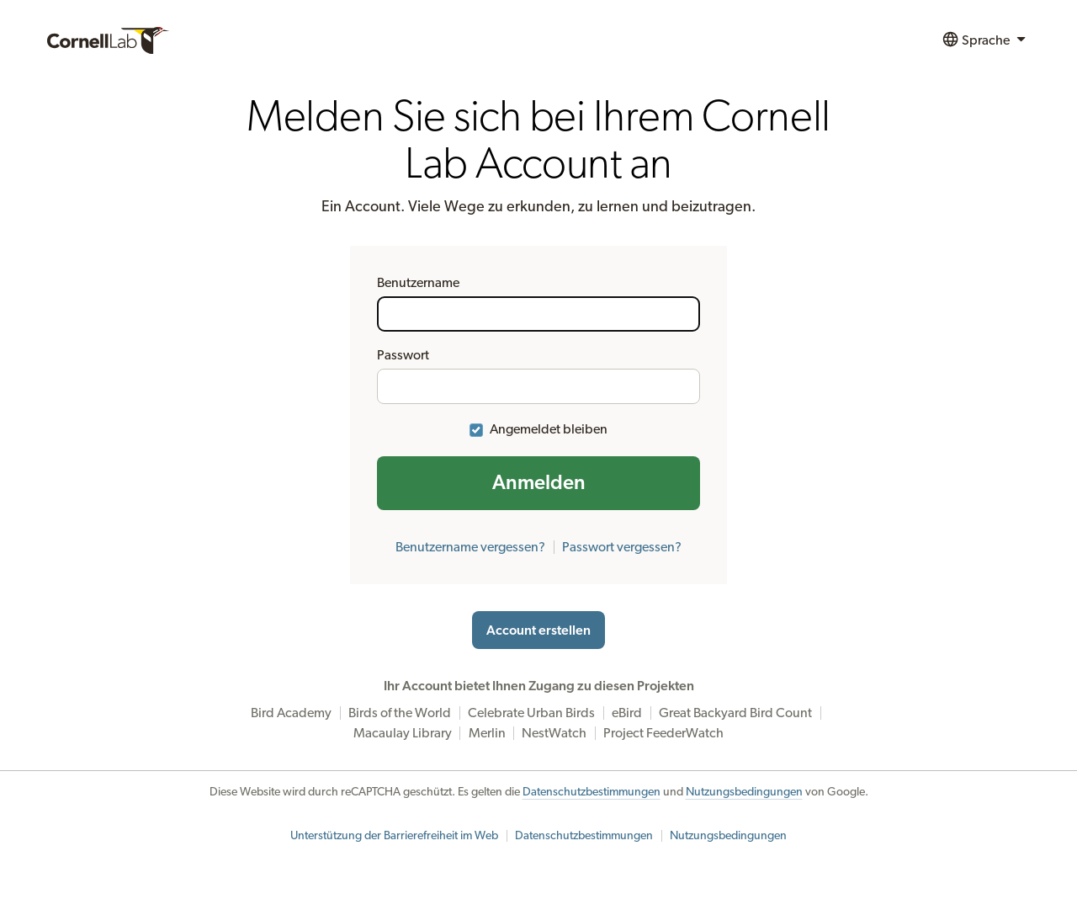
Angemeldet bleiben (548, 429)
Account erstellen (538, 630)
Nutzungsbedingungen (744, 792)
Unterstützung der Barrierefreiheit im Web (394, 836)
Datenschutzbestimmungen (592, 792)
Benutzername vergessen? (470, 547)
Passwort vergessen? (622, 547)
